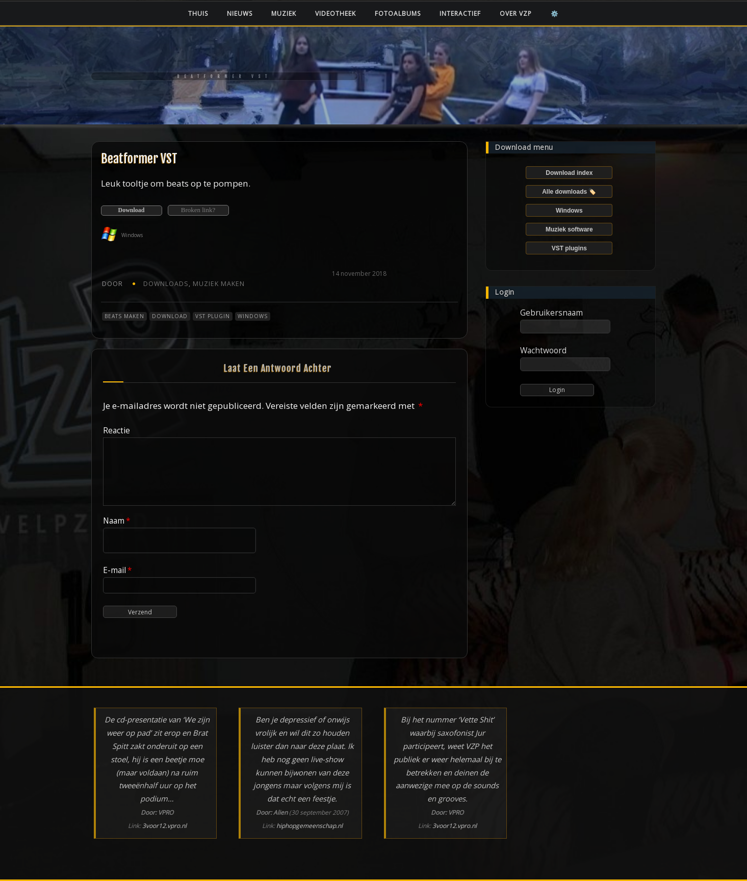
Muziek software (569, 229)
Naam (117, 520)
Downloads (166, 283)
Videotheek (335, 13)
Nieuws (239, 13)
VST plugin (212, 316)
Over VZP (516, 13)
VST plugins (569, 248)
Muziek (283, 13)
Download (131, 210)
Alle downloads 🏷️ (569, 191)
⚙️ (555, 13)
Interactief (460, 13)
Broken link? (198, 210)
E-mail (117, 570)
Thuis (198, 13)
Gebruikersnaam (551, 312)
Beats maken (124, 316)
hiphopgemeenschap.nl (309, 825)
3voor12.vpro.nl (164, 825)
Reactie (116, 430)
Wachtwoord (543, 350)
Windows (253, 316)
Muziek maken (219, 283)
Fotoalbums (398, 13)
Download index (569, 172)
